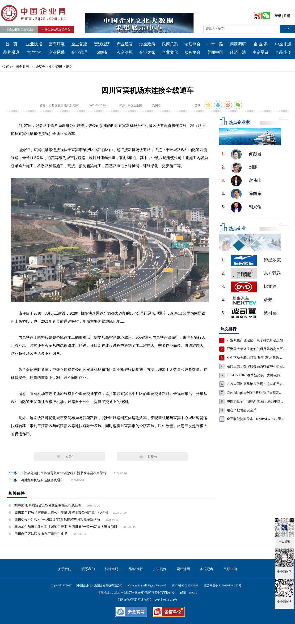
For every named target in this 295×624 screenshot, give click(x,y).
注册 (287, 16)
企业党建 (79, 44)
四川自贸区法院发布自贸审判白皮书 (40, 534)
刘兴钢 (255, 206)
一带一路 (215, 44)
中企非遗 (283, 44)
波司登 (270, 313)
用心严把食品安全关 (242, 410)
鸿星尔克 (272, 260)
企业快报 (34, 44)
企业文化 (170, 52)
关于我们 (64, 569)
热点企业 (237, 228)
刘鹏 (253, 167)
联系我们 (88, 569)
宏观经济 (102, 44)
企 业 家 (260, 44)
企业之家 (147, 52)
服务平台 (193, 52)
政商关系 (170, 44)
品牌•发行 (136, 569)
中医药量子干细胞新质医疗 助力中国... (255, 401)
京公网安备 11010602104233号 (222, 585)
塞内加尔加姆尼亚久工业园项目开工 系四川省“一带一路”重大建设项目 (65, 527)
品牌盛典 (11, 52)
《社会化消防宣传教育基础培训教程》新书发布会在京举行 (63, 473)
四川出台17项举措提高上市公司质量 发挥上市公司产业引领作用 (61, 512)
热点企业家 (239, 122)
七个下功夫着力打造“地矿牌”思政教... (254, 358)
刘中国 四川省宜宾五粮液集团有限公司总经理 (47, 505)
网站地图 (183, 569)
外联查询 (230, 569)
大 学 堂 (34, 52)
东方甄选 (272, 273)
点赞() (69, 456)
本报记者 (206, 569)
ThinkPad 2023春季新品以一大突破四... (254, 375)
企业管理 (79, 52)
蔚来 (268, 299)
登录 (278, 16)
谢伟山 (255, 180)
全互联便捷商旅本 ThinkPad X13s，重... (255, 419)
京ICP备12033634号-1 (185, 585)
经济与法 (238, 52)
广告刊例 (159, 569)
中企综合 (39, 67)
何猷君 (255, 154)
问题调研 (238, 44)
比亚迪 (270, 286)
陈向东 (255, 193)
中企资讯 (55, 67)
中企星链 (261, 52)
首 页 (11, 44)
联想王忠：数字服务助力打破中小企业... (256, 366)
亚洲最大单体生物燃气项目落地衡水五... (256, 349)
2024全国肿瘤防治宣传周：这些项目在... (256, 384)
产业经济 (125, 44)
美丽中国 (215, 52)
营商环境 (57, 44)
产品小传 (283, 52)
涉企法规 (125, 52)
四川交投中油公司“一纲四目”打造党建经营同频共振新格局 (57, 519)
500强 (102, 52)
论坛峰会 (193, 44)
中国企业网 (20, 67)
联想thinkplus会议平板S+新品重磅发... (254, 392)
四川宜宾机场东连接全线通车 (42, 480)
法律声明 (111, 569)
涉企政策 (147, 44)
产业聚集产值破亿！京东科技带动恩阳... (256, 340)
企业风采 (57, 52)
